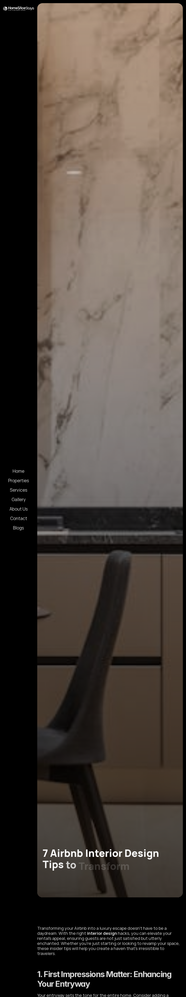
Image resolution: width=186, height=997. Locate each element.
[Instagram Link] (8, 991)
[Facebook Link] (29, 991)
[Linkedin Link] (18, 991)
